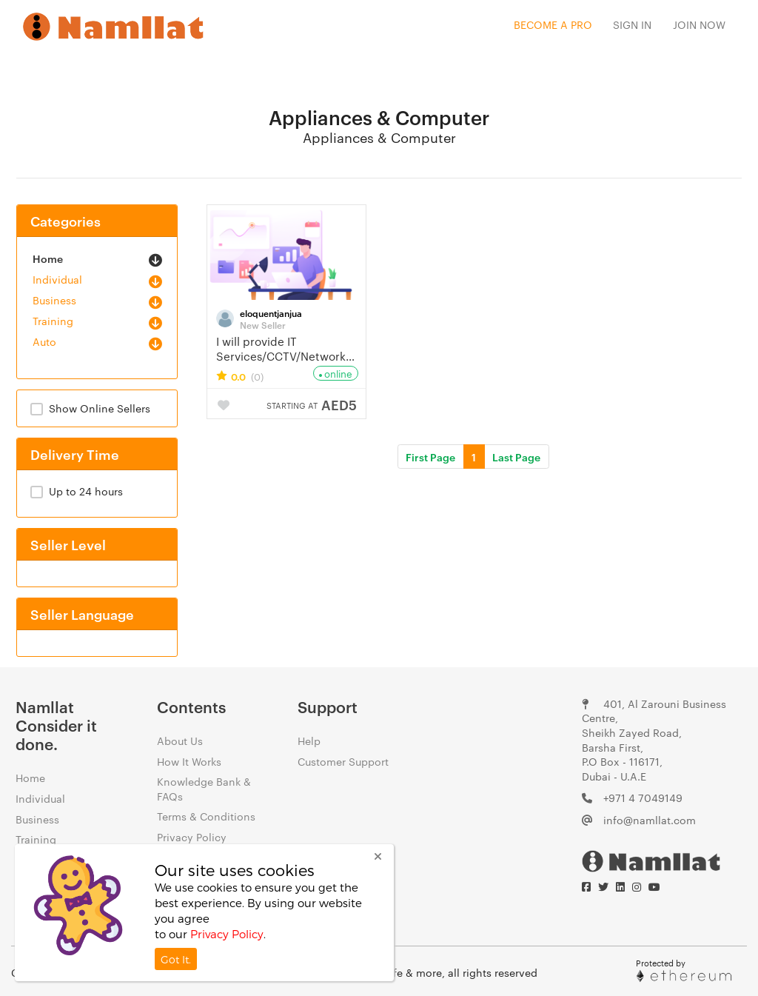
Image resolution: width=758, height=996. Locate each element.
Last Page (516, 456)
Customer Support (343, 761)
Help (309, 740)
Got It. (176, 959)
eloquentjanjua (271, 312)
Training (53, 320)
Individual (57, 279)
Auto (44, 341)
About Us (180, 740)
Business (54, 300)
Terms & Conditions (206, 816)
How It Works (189, 761)
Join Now (699, 24)
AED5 (311, 404)
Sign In (632, 24)
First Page (430, 456)
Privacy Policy (192, 836)
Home (48, 258)
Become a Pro (553, 24)
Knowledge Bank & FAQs (204, 788)
